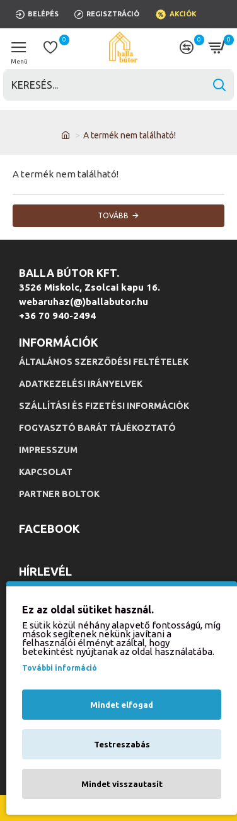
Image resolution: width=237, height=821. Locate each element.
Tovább (113, 215)
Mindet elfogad (121, 704)
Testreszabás (122, 744)
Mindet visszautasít (122, 783)
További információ (59, 668)
